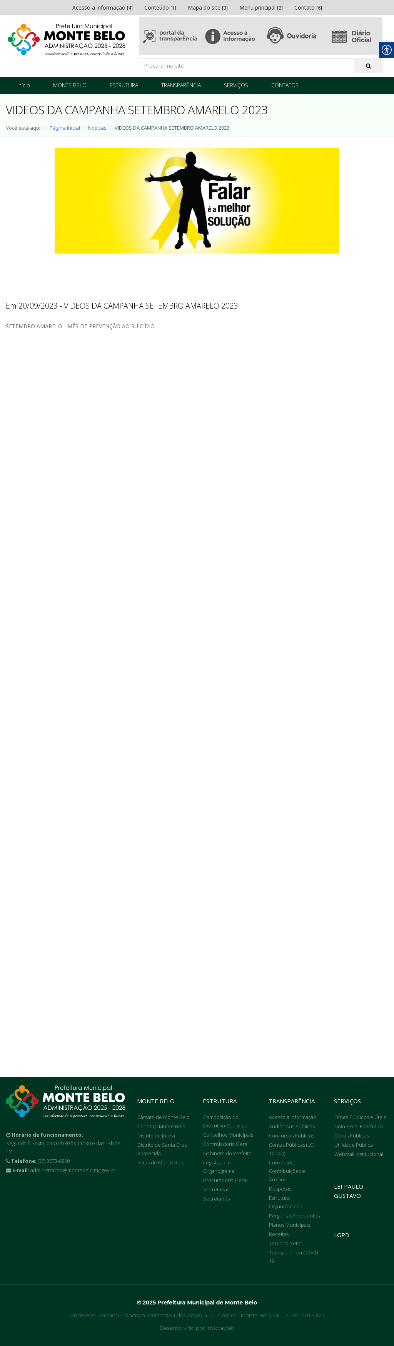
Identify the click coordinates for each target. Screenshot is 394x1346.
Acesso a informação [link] (102, 7)
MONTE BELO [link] (70, 85)
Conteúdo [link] (160, 7)
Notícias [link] (97, 127)
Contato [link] (308, 7)
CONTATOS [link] (285, 85)
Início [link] (23, 85)
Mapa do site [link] (208, 7)
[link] (66, 40)
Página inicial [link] (65, 127)
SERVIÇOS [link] (236, 85)
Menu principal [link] (261, 7)
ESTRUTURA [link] (124, 85)
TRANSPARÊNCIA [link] (181, 85)
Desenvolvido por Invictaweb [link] (196, 1327)
